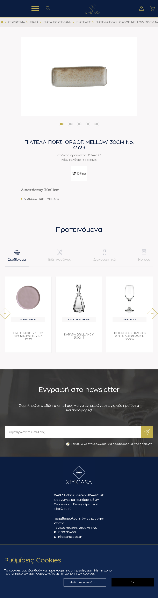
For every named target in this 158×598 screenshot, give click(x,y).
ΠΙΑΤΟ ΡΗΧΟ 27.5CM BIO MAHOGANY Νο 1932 (28, 336)
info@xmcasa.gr (70, 536)
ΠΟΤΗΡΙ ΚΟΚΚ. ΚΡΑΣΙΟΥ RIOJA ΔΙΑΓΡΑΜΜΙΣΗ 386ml (129, 336)
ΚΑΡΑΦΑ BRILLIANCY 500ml (79, 337)
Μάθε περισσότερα (85, 582)
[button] (61, 124)
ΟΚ (132, 582)
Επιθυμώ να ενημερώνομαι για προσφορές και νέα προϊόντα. (109, 444)
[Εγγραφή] (73, 432)
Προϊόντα (35, 8)
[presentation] (5, 314)
